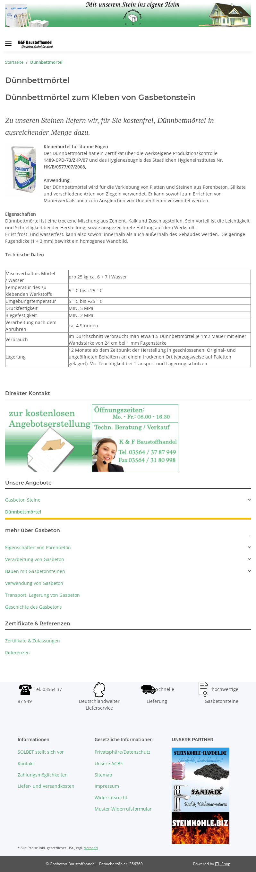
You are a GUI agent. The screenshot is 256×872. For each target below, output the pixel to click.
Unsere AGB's (109, 763)
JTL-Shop (222, 864)
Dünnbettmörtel (23, 512)
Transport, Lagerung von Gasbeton (42, 595)
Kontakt (26, 763)
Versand (91, 847)
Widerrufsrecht (111, 798)
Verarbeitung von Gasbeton (34, 559)
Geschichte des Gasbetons (33, 607)
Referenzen (17, 652)
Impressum (107, 786)
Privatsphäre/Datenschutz (122, 752)
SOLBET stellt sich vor (41, 752)
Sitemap (103, 775)
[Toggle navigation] (8, 41)
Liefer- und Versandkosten (46, 786)
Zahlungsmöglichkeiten (43, 775)
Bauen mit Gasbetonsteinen (35, 571)
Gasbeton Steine (22, 500)
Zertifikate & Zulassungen (32, 641)
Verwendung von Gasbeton (34, 583)
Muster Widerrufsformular (123, 809)
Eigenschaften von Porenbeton (38, 547)
